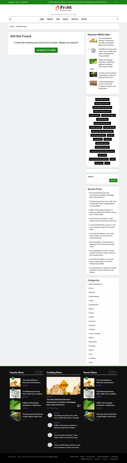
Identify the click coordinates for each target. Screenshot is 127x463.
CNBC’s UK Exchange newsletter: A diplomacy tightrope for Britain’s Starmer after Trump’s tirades (102, 64)
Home (42, 19)
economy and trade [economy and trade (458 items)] (109, 127)
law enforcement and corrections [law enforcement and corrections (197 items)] (98, 159)
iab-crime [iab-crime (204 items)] (110, 135)
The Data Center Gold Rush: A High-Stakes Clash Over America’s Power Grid (108, 75)
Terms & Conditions (103, 457)
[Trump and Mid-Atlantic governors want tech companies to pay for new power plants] (93, 85)
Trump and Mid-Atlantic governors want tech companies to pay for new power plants (103, 227)
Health (65, 19)
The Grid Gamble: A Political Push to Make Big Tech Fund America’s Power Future (102, 244)
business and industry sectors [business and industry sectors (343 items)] (102, 111)
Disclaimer (114, 457)
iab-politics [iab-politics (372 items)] (108, 139)
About (82, 457)
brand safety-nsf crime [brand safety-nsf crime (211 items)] (102, 99)
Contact (105, 459)
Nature (91, 338)
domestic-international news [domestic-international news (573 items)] (102, 123)
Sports (84, 19)
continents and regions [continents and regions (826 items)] (108, 115)
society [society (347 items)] (112, 159)
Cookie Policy (114, 459)
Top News (92, 358)
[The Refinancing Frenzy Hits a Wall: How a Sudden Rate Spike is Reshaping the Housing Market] (93, 52)
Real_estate (93, 342)
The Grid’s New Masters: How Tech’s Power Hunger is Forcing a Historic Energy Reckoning (102, 236)
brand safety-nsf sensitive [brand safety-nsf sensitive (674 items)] (102, 103)
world (91, 362)
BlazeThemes (53, 457)
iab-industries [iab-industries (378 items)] (97, 139)
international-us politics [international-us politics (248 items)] (102, 147)
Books (91, 288)
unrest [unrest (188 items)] (107, 163)
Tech (58, 19)
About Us (98, 459)
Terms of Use (74, 457)
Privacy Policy (90, 457)
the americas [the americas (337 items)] (99, 163)
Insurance (92, 321)
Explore (91, 309)
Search (90, 177)
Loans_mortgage (94, 333)
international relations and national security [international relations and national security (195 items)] (102, 151)
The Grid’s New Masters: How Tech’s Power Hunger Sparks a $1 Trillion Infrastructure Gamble (102, 261)
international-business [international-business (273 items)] (102, 143)
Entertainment (93, 305)
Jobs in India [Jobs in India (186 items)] (102, 155)
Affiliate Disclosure (87, 459)
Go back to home (46, 50)
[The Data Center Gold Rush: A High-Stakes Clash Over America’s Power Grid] (93, 76)
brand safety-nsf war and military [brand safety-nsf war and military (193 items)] (102, 107)
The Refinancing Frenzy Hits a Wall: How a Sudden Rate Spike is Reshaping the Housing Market (103, 204)
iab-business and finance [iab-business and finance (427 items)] (98, 135)
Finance (50, 19)
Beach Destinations (95, 284)
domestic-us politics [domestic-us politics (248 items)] (95, 127)
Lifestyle (74, 19)
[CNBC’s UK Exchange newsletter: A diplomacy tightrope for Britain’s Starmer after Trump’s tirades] (93, 63)
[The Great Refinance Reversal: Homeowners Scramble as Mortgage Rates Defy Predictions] (93, 42)
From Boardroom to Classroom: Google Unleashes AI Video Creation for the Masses (103, 270)
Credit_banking (94, 296)
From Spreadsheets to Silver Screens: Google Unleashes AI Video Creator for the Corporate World (102, 253)
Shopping (92, 346)
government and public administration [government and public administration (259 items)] (102, 131)
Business (92, 292)
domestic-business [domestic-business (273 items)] (102, 119)
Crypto (91, 301)
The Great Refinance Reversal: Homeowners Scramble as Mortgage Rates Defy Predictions (77, 2)
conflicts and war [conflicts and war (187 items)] (94, 115)
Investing (92, 325)
